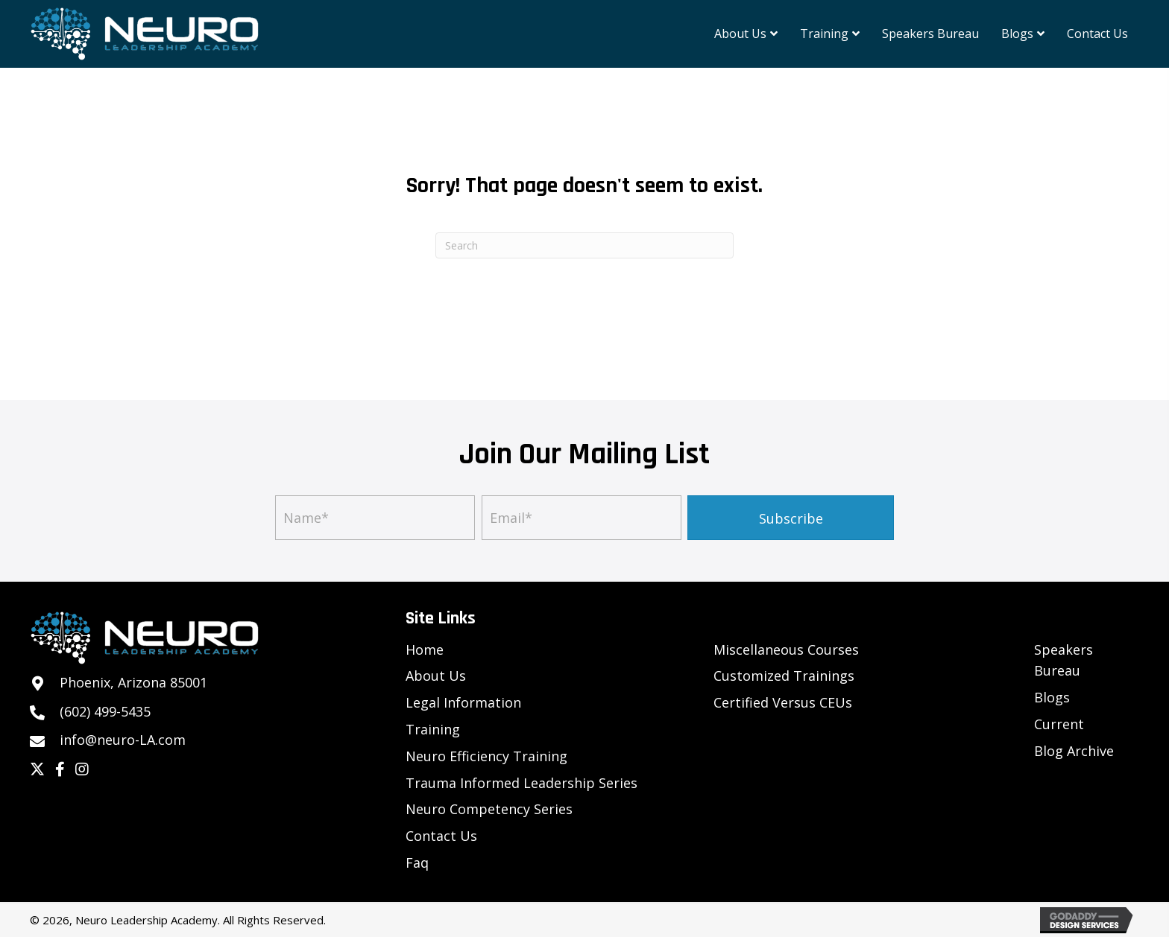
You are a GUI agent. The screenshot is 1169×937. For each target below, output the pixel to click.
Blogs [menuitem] (1052, 697)
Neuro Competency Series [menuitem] (489, 809)
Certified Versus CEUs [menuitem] (782, 702)
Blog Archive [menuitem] (1074, 751)
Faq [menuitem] (417, 862)
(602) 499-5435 (105, 711)
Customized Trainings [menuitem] (783, 676)
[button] (790, 517)
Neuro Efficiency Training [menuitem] (486, 756)
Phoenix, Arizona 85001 (133, 682)
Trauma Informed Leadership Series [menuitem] (521, 783)
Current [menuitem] (1059, 724)
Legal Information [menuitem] (463, 702)
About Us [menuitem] (436, 676)
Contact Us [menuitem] (441, 836)
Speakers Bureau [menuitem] (1063, 660)
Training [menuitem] (433, 729)
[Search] (584, 245)
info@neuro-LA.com (123, 740)
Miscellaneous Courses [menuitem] (786, 649)
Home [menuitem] (425, 649)
